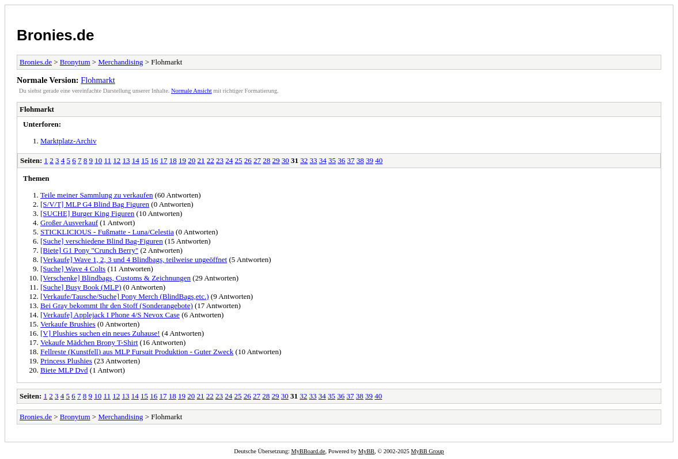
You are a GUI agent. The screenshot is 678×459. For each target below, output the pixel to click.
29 (276, 160)
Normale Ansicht (191, 91)
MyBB (366, 451)
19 (182, 160)
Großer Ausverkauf (69, 222)
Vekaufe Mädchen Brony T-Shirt (89, 342)
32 (304, 160)
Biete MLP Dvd (64, 370)
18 (173, 160)
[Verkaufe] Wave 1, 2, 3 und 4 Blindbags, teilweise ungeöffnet (133, 259)
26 (248, 160)
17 (164, 160)
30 (285, 160)
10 (98, 160)
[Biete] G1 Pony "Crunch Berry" (89, 250)
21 (201, 160)
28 (266, 160)
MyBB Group (427, 451)
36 (341, 160)
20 (191, 160)
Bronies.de (55, 35)
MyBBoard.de (308, 451)
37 (351, 160)
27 (257, 160)
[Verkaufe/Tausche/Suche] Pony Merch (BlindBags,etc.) (124, 296)
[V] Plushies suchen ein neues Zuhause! (100, 333)
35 (332, 160)
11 (108, 160)
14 (135, 160)
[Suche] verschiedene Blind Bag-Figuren (101, 241)
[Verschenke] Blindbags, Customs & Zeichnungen (115, 278)
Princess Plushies (66, 360)
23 (220, 160)
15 (145, 160)
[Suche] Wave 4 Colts (72, 268)
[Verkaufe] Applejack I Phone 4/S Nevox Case (110, 314)
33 (313, 160)
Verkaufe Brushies (68, 324)
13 (126, 160)
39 (369, 160)
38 (360, 160)
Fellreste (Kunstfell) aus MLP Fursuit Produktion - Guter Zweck (136, 351)
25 (239, 160)
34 (323, 160)
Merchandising (120, 62)
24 (229, 160)
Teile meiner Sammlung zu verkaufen (96, 195)
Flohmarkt (98, 80)
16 (154, 160)
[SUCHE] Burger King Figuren (87, 213)
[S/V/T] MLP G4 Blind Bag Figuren (94, 204)
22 (210, 160)
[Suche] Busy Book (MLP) (80, 287)
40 (378, 160)
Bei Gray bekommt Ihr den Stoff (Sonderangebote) (116, 305)
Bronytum (75, 62)
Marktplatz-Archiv (68, 140)
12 (116, 160)
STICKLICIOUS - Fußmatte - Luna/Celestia (107, 231)
